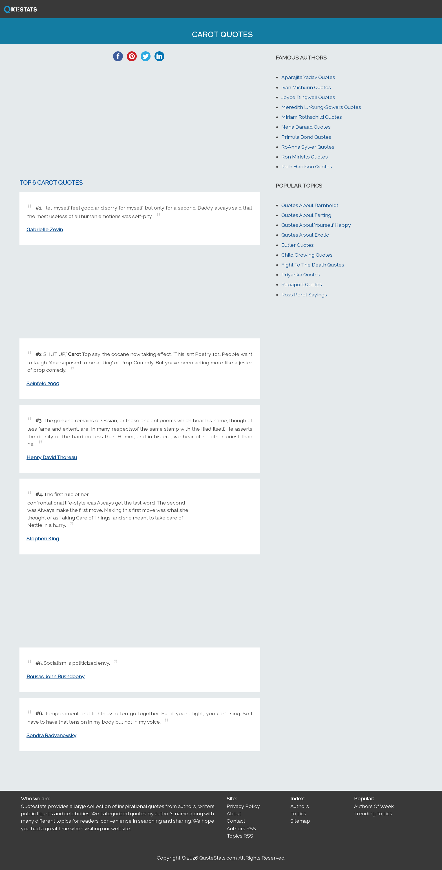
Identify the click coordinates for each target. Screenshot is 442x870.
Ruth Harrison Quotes (306, 166)
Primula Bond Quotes (306, 137)
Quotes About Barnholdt (309, 205)
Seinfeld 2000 (42, 383)
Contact (236, 821)
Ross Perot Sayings (304, 295)
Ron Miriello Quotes (304, 157)
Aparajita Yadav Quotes (308, 77)
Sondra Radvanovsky (51, 735)
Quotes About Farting (306, 215)
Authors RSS (241, 828)
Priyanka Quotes (300, 274)
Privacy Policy (243, 806)
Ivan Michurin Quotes (306, 87)
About (234, 813)
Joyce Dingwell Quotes (308, 97)
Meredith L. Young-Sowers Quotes (321, 107)
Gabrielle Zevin (44, 229)
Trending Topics (373, 813)
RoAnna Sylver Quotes (307, 147)
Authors (299, 806)
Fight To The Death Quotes (312, 265)
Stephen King (42, 538)
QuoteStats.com (218, 858)
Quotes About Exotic (305, 235)
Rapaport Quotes (301, 284)
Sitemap (300, 821)
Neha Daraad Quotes (306, 127)
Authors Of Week (374, 806)
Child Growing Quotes (307, 255)
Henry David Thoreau (51, 457)
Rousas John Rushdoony (55, 676)
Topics (298, 813)
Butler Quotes (297, 245)
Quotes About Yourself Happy (316, 225)
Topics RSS (240, 836)
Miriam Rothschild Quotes (311, 117)
